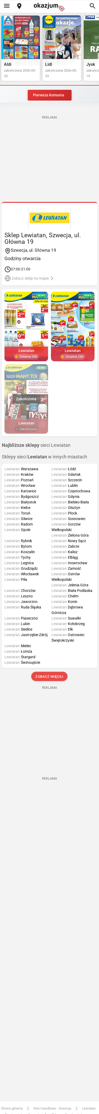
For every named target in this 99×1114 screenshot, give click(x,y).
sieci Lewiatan (36, 445)
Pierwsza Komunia (48, 95)
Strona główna (12, 1108)
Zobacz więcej (49, 677)
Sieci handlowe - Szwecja (52, 1108)
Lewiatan (89, 1108)
